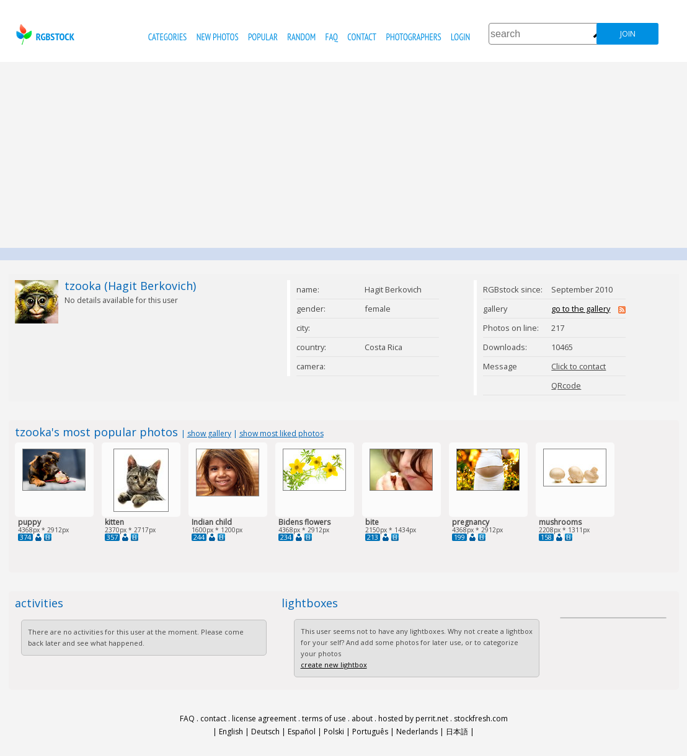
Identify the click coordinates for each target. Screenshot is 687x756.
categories (167, 37)
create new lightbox (334, 664)
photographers (413, 37)
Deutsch (265, 731)
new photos (218, 37)
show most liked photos (281, 433)
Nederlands (417, 731)
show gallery (209, 433)
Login (460, 37)
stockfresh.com (481, 718)
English (231, 731)
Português (370, 731)
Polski (334, 731)
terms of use (324, 718)
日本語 (457, 731)
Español (302, 731)
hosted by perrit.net (413, 718)
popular (263, 37)
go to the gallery (580, 308)
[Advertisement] (343, 155)
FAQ (332, 37)
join (628, 34)
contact (361, 37)
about (362, 718)
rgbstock (43, 34)
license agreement (264, 718)
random (301, 37)
